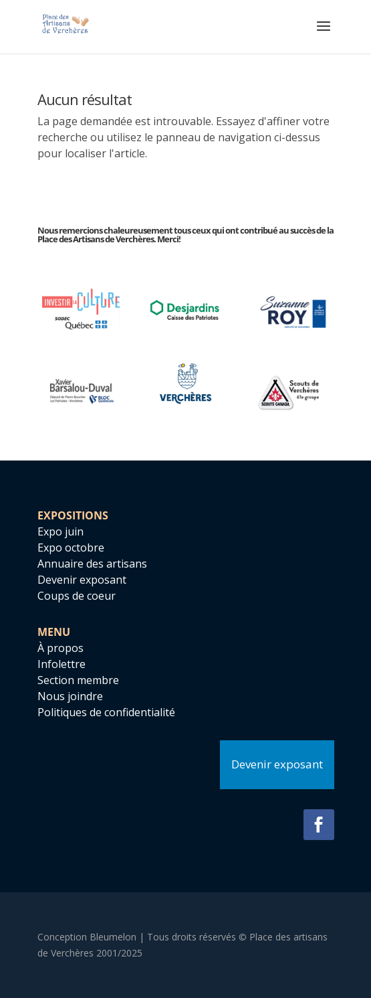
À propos (60, 648)
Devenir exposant (81, 579)
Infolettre (61, 664)
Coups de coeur (76, 595)
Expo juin (60, 531)
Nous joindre (70, 696)
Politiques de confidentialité (106, 712)
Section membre (78, 680)
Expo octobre (70, 547)
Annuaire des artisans (92, 563)
